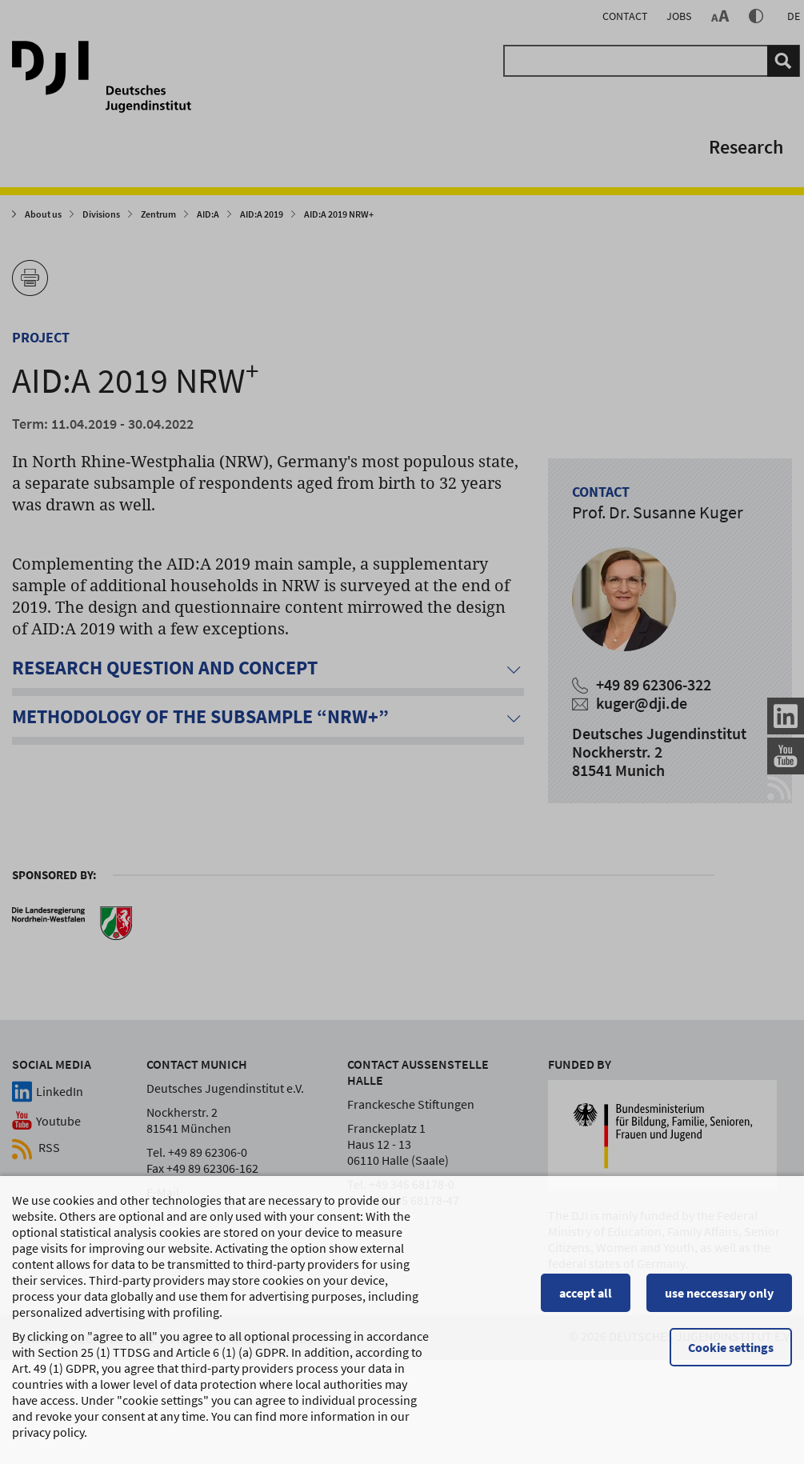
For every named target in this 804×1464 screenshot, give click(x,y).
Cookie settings (731, 1354)
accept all (585, 1300)
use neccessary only (719, 1300)
